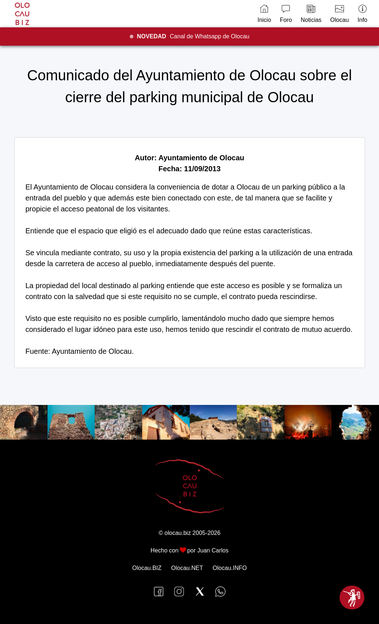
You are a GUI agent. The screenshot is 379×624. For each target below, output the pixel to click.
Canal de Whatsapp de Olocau (193, 36)
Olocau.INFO (230, 568)
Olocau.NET (187, 568)
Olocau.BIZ (147, 568)
